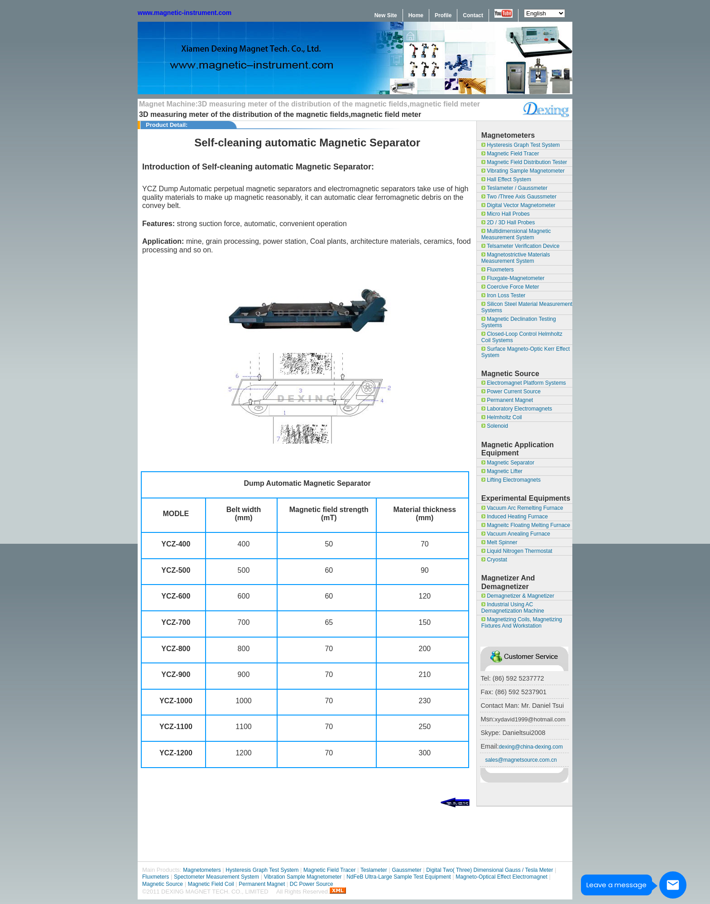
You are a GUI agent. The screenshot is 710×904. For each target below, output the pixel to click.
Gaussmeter (406, 870)
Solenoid (494, 426)
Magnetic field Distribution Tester (524, 162)
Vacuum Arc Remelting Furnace (522, 508)
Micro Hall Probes (505, 214)
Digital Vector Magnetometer (518, 205)
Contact (473, 15)
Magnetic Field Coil (211, 884)
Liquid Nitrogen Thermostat (516, 551)
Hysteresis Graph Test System (520, 145)
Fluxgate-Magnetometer (513, 278)
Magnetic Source (162, 884)
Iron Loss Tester (503, 295)
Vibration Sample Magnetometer (303, 877)
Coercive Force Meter (510, 287)
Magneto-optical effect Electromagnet (501, 877)
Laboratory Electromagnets (516, 409)
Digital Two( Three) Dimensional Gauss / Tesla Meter (489, 870)
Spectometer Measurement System (216, 877)
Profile (443, 15)
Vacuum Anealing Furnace (515, 534)
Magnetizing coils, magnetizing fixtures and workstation (521, 622)
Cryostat (494, 559)
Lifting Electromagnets (511, 480)
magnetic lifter (502, 471)
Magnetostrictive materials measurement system (515, 257)
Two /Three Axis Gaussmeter (518, 196)
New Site (385, 15)
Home (415, 15)
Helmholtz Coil (501, 417)
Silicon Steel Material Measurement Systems (526, 307)
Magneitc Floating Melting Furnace (525, 525)
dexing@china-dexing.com (531, 747)
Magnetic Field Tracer (510, 153)
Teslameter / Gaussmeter (514, 188)
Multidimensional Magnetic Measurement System (516, 234)
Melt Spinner (499, 542)
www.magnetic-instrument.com (184, 12)
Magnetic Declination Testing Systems (518, 322)
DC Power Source (311, 884)
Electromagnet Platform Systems (523, 383)
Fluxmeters (497, 269)
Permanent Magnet (507, 400)
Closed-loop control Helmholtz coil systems (521, 337)
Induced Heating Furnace (514, 516)
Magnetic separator (507, 462)
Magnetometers (202, 870)
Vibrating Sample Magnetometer (523, 171)
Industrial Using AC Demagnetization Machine (512, 607)
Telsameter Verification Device (520, 246)
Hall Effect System (506, 179)
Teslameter (373, 870)
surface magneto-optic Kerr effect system (525, 352)
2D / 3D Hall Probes (508, 222)
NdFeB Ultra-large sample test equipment (398, 877)
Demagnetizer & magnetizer (517, 596)
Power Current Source (511, 391)
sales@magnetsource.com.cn (520, 760)
